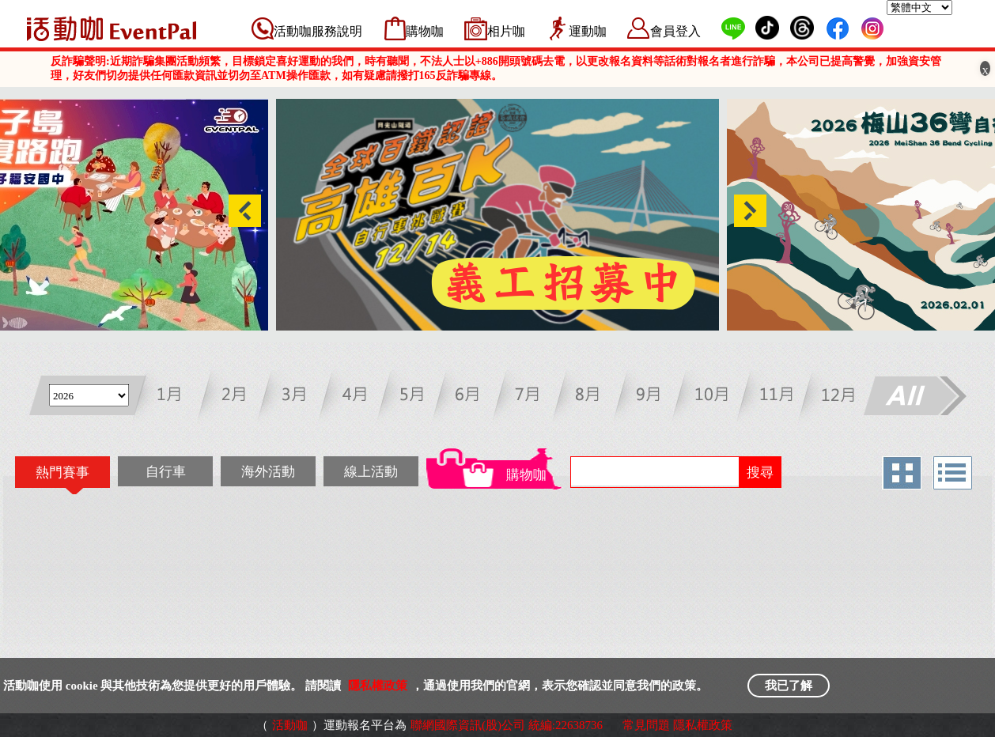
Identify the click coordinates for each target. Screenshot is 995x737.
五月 (416, 397)
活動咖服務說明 (318, 31)
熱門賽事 (62, 472)
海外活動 (268, 471)
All (914, 397)
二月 (238, 397)
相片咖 (506, 31)
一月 (179, 397)
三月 (297, 397)
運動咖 (588, 31)
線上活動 (371, 471)
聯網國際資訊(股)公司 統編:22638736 (506, 725)
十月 (713, 397)
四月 (357, 397)
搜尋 (760, 472)
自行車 (166, 471)
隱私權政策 (377, 685)
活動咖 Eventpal (111, 28)
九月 (653, 397)
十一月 (772, 397)
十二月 (831, 397)
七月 (535, 397)
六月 (475, 397)
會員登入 (675, 31)
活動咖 (290, 725)
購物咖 (425, 31)
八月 (594, 397)
